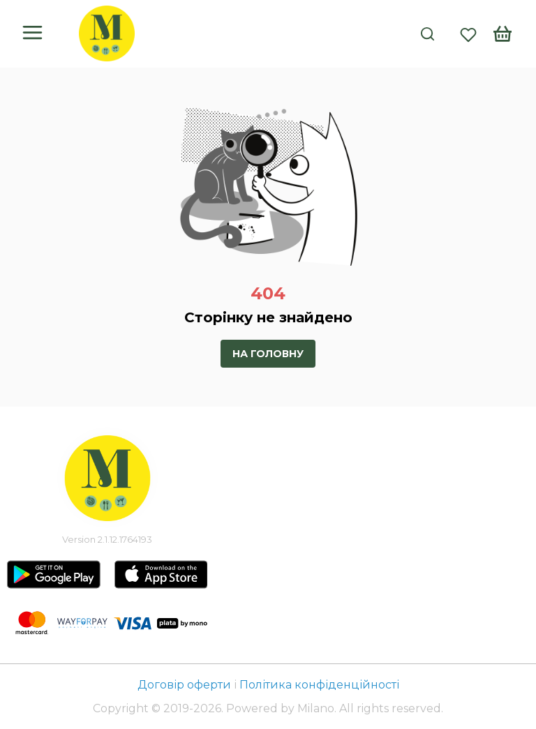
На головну (268, 353)
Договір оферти (185, 684)
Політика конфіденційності (319, 684)
